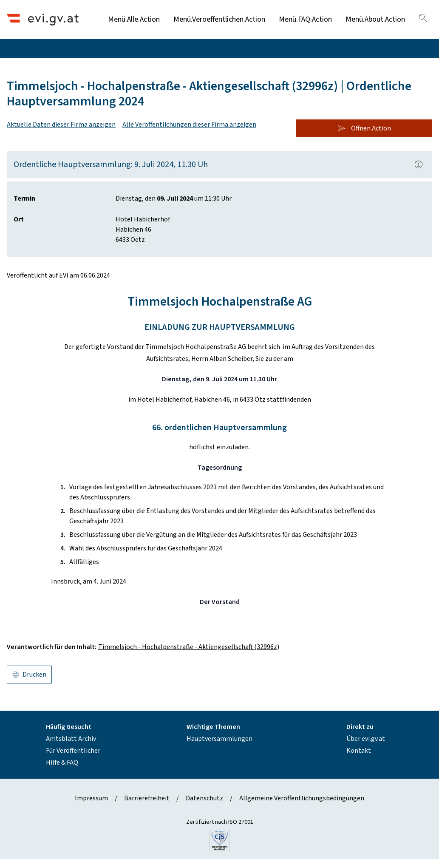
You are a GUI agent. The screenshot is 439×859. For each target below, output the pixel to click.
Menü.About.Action (375, 19)
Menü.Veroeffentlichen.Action (219, 19)
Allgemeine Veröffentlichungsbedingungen (301, 798)
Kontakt (358, 750)
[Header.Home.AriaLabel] (43, 19)
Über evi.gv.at (365, 738)
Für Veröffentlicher (73, 750)
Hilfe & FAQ (62, 762)
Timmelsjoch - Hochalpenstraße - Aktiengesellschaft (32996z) (188, 647)
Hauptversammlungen (219, 738)
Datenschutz (204, 798)
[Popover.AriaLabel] (418, 164)
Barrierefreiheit (147, 798)
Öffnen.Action (364, 128)
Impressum (91, 798)
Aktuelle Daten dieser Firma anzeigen (61, 124)
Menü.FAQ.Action (305, 19)
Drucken (29, 674)
